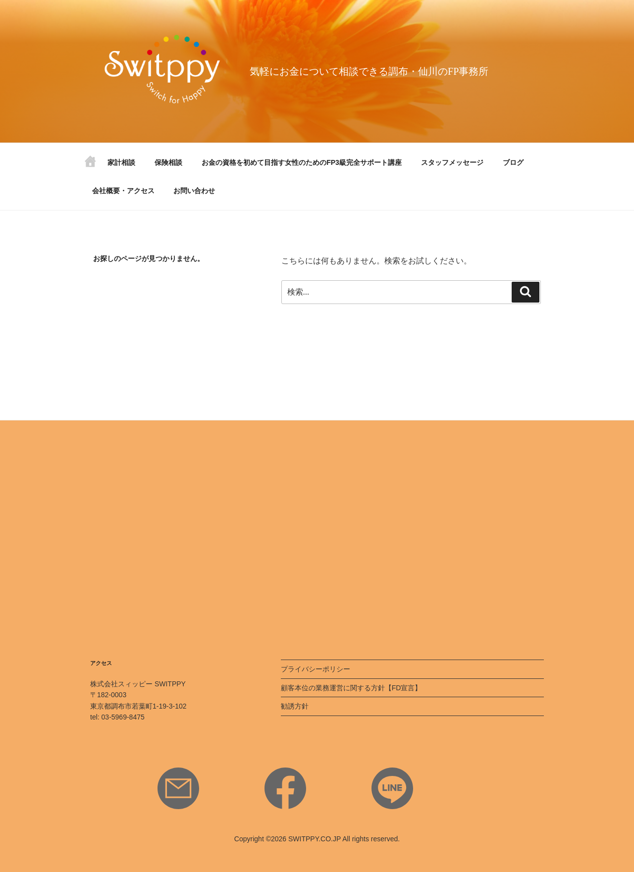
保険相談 (168, 162)
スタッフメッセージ (452, 162)
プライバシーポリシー (315, 669)
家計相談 (121, 162)
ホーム (90, 164)
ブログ (513, 162)
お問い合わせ (194, 191)
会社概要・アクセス (123, 191)
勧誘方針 (295, 706)
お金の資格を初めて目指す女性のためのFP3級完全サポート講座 (302, 162)
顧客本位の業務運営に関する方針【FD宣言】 (351, 688)
